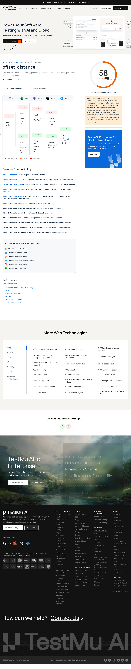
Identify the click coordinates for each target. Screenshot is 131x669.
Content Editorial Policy (119, 545)
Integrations (59, 595)
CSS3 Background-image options (108, 349)
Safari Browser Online (82, 538)
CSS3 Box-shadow (73, 386)
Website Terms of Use (119, 565)
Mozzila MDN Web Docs (13, 293)
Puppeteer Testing (82, 583)
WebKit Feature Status (13, 302)
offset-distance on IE (11, 175)
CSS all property (39, 370)
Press (115, 524)
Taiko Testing (80, 586)
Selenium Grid (80, 573)
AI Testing (59, 553)
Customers (117, 521)
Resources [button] (46, 8)
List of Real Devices (82, 526)
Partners (116, 538)
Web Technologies (16, 62)
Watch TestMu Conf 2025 (101, 532)
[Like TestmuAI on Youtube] (118, 660)
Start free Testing (13, 41)
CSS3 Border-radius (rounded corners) (44, 363)
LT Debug (58, 567)
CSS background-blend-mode (110, 380)
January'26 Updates (120, 591)
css (26, 62)
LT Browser (59, 564)
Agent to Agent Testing (61, 528)
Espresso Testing (100, 520)
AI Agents (58, 8)
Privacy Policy (118, 558)
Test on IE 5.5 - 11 (9, 126)
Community (98, 542)
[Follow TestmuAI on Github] (122, 660)
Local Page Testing (62, 570)
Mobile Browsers (39, 88)
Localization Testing (62, 589)
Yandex (77, 547)
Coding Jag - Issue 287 (120, 587)
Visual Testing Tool (62, 592)
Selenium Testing (81, 570)
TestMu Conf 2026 (101, 536)
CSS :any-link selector (107, 370)
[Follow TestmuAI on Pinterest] (126, 660)
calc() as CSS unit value (75, 364)
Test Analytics (60, 598)
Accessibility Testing (62, 583)
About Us (116, 515)
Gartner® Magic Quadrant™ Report (120, 582)
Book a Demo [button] (106, 8)
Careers (116, 518)
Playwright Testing (81, 580)
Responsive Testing (62, 586)
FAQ (95, 554)
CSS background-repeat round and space (78, 356)
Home (5, 62)
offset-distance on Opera (12, 203)
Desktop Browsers (14, 88)
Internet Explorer (81, 529)
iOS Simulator (79, 556)
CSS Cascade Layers (74, 392)
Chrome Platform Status (13, 299)
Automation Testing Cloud (62, 516)
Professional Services (59, 602)
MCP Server (59, 536)
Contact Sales (18, 482)
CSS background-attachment (44, 349)
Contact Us (117, 572)
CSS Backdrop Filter (40, 380)
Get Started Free (121, 8)
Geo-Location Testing (60, 579)
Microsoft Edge (80, 541)
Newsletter (98, 548)
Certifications (99, 545)
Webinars (97, 551)
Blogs (96, 539)
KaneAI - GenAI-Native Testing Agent (60, 522)
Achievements (118, 527)
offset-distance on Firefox (13, 184)
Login (95, 8)
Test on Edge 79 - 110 (23, 147)
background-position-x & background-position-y (42, 356)
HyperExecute (60, 556)
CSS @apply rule (72, 374)
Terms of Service (119, 555)
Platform (23, 8)
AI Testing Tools (100, 579)
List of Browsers (80, 523)
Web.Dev (8, 296)
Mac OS (77, 550)
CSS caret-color (39, 392)
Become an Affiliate (120, 552)
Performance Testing (60, 560)
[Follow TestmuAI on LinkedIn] (114, 660)
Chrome (78, 535)
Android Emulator (81, 559)
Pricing (67, 8)
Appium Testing (99, 517)
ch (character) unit (106, 364)
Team (115, 569)
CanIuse (8, 291)
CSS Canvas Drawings (107, 386)
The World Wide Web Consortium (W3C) (19, 288)
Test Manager (60, 547)
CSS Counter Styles (106, 374)
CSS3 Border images (106, 356)
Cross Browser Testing (60, 539)
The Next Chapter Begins (78, 2)
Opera (77, 544)
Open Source (118, 541)
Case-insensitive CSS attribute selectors (111, 392)
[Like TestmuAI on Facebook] (105, 660)
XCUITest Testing (100, 523)
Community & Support (118, 534)
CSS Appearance (39, 374)
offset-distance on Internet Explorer (20, 260)
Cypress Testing (81, 576)
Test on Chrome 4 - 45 (51, 121)
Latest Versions (99, 576)
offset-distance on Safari (12, 196)
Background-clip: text (74, 349)
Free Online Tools (100, 573)
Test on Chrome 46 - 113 (51, 145)
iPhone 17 (78, 520)
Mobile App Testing (62, 550)
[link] (9, 8)
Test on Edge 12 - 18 (23, 118)
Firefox (77, 532)
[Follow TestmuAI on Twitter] (109, 660)
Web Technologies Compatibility (101, 558)
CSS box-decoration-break (43, 386)
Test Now (94, 154)
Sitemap (97, 582)
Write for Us (117, 549)
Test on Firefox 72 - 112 (37, 146)
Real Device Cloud (61, 544)
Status (96, 585)
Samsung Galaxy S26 (82, 516)
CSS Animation (71, 370)
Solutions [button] (34, 8)
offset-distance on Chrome (13, 189)
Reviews (116, 530)
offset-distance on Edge (12, 180)
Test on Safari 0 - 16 (65, 139)
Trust (115, 561)
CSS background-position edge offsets (78, 380)
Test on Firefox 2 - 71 (37, 119)
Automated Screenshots (60, 574)
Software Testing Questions (100, 568)
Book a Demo (29, 41)
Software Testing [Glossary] (100, 563)
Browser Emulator (81, 562)
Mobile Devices (80, 553)
